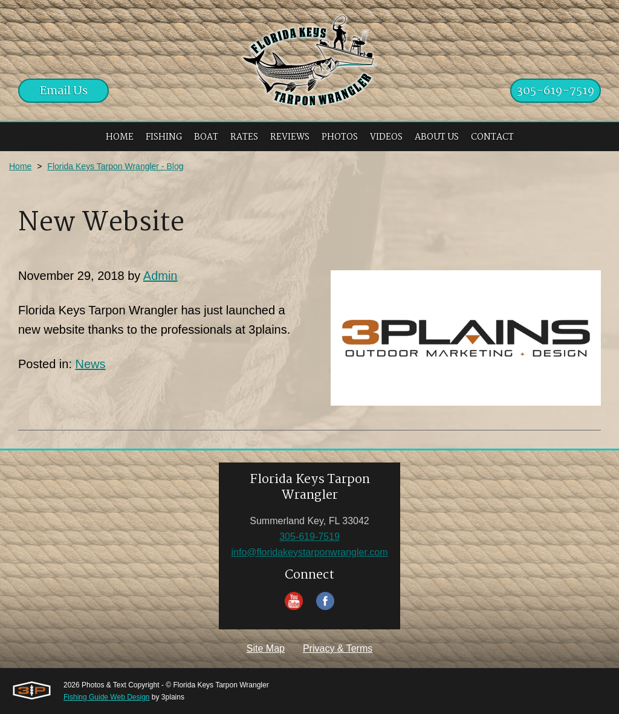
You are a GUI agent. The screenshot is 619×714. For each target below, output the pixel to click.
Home (20, 166)
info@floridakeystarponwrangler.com (309, 552)
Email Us (64, 91)
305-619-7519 (555, 91)
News (91, 364)
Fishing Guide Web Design (106, 697)
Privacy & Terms (337, 648)
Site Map (266, 648)
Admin (160, 275)
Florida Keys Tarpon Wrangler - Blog (115, 166)
